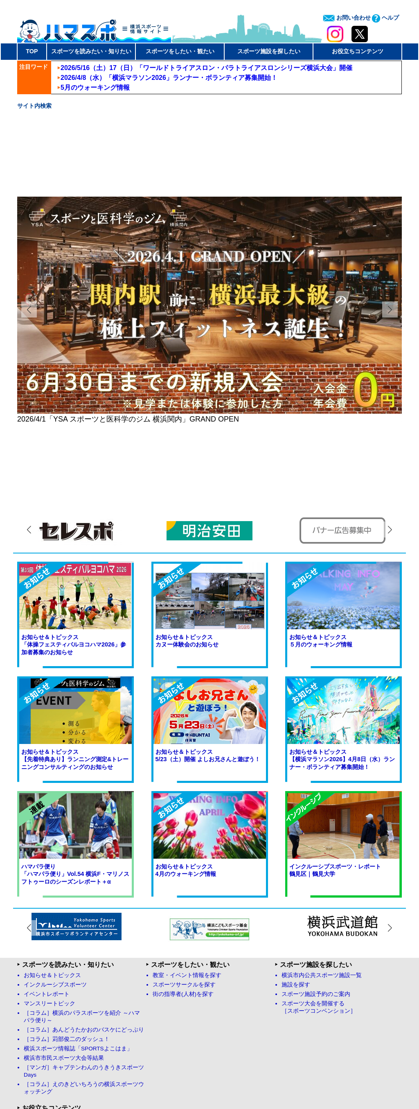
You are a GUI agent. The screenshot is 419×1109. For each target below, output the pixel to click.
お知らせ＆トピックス (52, 865)
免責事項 (279, 1076)
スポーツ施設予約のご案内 (316, 883)
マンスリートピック (49, 893)
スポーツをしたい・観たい (180, 51)
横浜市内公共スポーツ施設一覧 (322, 865)
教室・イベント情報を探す (187, 865)
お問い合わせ (347, 17)
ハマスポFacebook (51, 1008)
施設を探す (296, 874)
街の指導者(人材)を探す (183, 883)
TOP (32, 51)
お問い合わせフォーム (181, 1027)
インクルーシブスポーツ (55, 874)
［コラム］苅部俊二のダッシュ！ (67, 928)
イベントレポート (47, 883)
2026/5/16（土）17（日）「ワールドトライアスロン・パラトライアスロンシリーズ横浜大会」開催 (206, 67)
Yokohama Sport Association (278, 1087)
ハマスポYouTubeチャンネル (64, 1027)
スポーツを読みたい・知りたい (91, 51)
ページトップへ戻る (372, 1018)
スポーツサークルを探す (184, 874)
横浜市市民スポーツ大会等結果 (64, 947)
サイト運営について (237, 1076)
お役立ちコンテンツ (357, 51)
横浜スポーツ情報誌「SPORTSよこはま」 (78, 938)
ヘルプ (385, 17)
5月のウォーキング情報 (95, 87)
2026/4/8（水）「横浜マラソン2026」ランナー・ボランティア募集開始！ (169, 77)
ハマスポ (94, 28)
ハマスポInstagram (51, 1036)
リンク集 (164, 1008)
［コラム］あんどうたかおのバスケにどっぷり (84, 919)
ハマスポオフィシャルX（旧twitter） (74, 1017)
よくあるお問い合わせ (181, 1017)
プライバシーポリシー (324, 1076)
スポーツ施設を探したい (268, 51)
